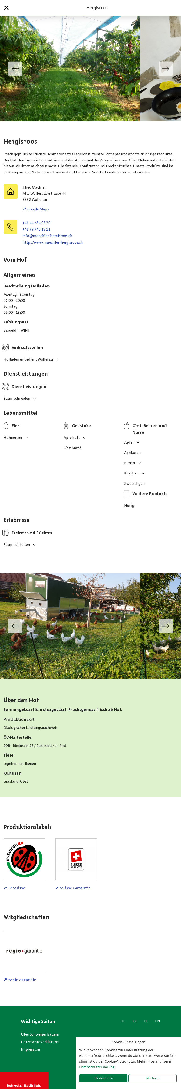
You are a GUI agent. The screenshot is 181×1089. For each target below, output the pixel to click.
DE (123, 1020)
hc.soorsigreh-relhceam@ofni (47, 235)
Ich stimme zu (103, 1078)
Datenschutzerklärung (40, 1041)
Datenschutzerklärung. (97, 1066)
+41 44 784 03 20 (36, 222)
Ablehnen (152, 1078)
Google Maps (38, 209)
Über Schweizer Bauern (40, 1034)
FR (135, 1020)
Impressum (30, 1049)
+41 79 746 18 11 (36, 229)
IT (146, 1020)
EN (157, 1020)
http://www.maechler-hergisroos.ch (52, 242)
